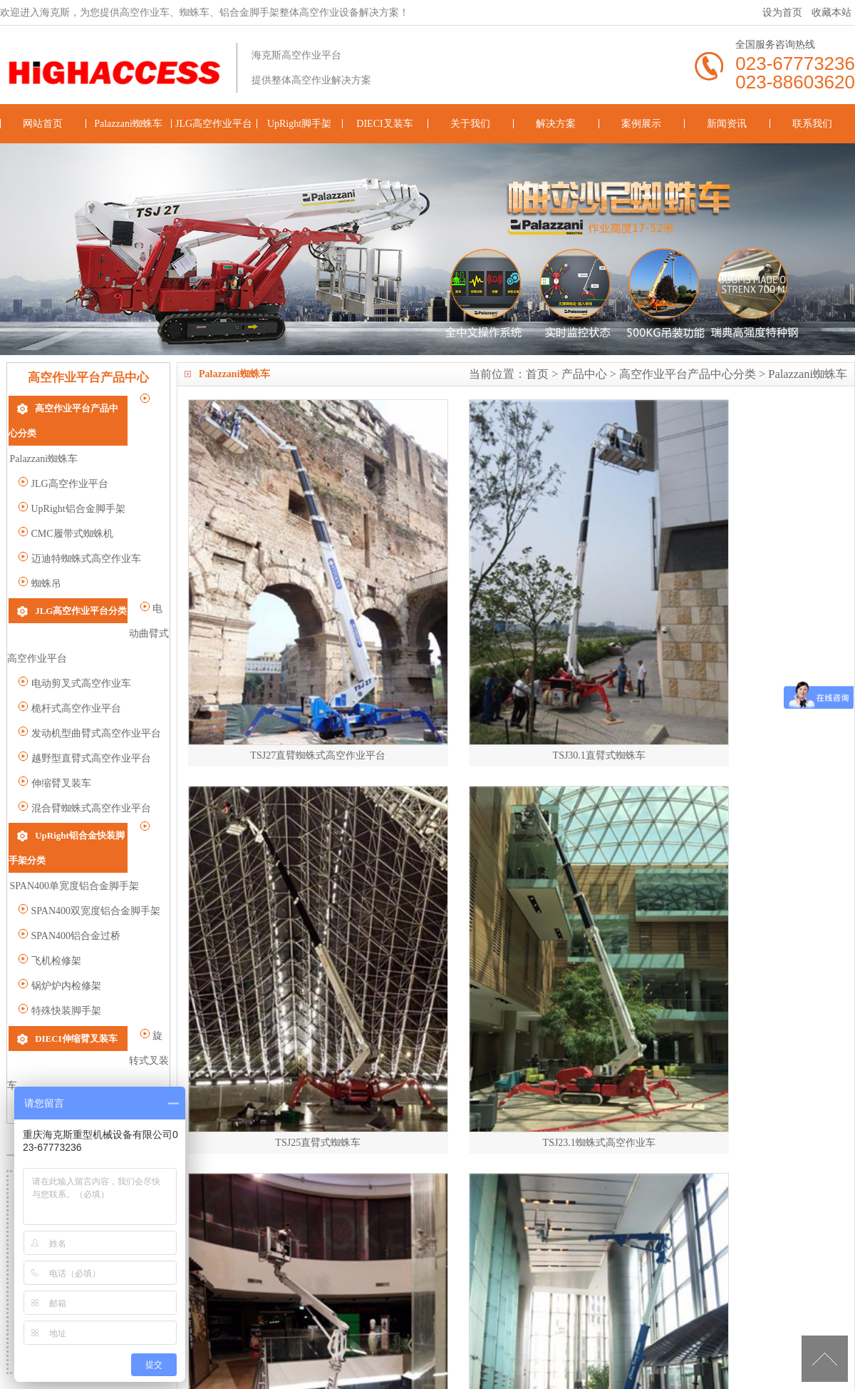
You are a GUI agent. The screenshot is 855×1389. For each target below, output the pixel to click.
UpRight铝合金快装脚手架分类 (98, 786)
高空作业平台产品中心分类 (687, 374)
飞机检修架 (49, 888)
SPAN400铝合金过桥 (69, 863)
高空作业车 (439, 1361)
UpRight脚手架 (299, 123)
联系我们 (812, 123)
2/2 (354, 1027)
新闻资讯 (727, 123)
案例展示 (641, 123)
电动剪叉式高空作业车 (74, 635)
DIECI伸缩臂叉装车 (76, 964)
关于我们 (470, 123)
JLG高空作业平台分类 (81, 584)
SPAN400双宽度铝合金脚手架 (89, 838)
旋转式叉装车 (54, 990)
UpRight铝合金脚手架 (71, 483)
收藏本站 (831, 12)
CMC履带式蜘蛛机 (65, 508)
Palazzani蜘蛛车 (128, 123)
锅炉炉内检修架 (59, 913)
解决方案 (556, 123)
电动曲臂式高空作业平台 (79, 610)
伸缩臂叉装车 (54, 735)
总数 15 (217, 1027)
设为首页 (782, 12)
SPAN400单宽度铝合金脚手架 (89, 813)
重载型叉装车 (54, 1015)
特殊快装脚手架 (59, 938)
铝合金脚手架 (544, 1361)
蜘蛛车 (489, 1361)
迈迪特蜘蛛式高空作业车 (79, 533)
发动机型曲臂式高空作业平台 (89, 685)
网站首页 (43, 123)
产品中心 (584, 374)
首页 (537, 374)
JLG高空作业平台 (213, 123)
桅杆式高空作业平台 (69, 660)
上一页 (267, 1027)
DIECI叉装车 (384, 123)
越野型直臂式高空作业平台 (84, 710)
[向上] (825, 1359)
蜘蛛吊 (39, 558)
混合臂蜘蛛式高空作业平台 (84, 760)
